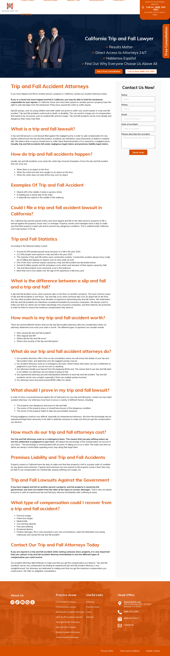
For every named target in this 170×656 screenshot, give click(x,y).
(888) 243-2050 (131, 611)
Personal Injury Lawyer (66, 607)
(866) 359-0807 (159, 8)
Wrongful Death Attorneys (67, 622)
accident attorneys (28, 358)
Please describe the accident (135, 134)
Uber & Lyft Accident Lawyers (69, 617)
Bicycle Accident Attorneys (68, 632)
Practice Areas (92, 607)
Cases (89, 612)
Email (124, 114)
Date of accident (129, 124)
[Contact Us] (120, 626)
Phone (124, 104)
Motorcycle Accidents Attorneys (70, 612)
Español (26, 14)
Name (124, 95)
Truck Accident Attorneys (67, 637)
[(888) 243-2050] (120, 612)
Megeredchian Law (132, 602)
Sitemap (90, 617)
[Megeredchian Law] (120, 603)
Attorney (90, 602)
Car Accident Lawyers (65, 602)
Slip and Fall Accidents (66, 627)
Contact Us (129, 625)
